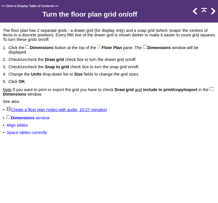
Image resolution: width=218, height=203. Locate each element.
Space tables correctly (26, 132)
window (41, 118)
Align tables (17, 125)
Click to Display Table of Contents (30, 6)
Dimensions (22, 118)
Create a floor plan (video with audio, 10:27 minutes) (59, 109)
